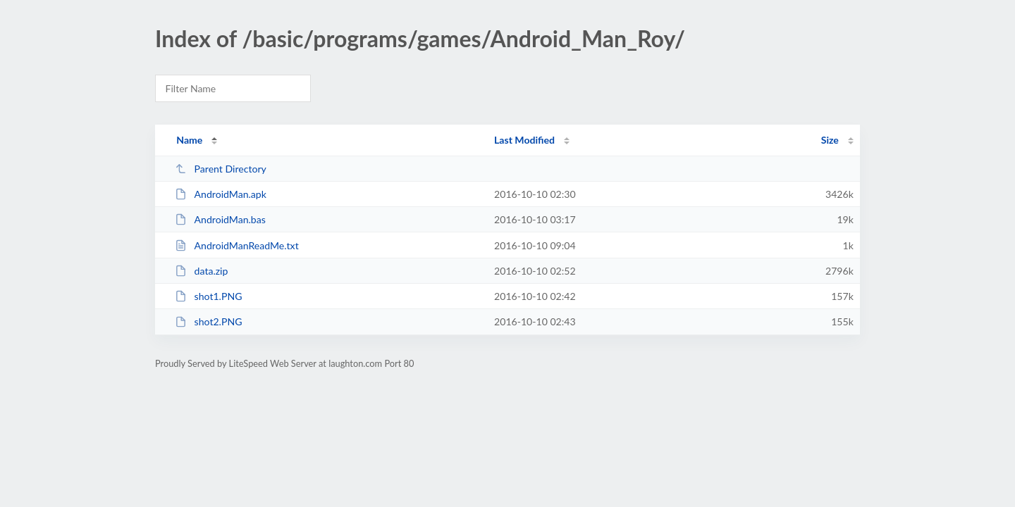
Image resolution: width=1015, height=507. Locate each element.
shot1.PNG (208, 296)
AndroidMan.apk (220, 194)
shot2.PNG (208, 321)
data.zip (201, 271)
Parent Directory (220, 169)
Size (830, 140)
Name (189, 140)
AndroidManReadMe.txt (237, 245)
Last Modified (524, 140)
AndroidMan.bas (220, 219)
